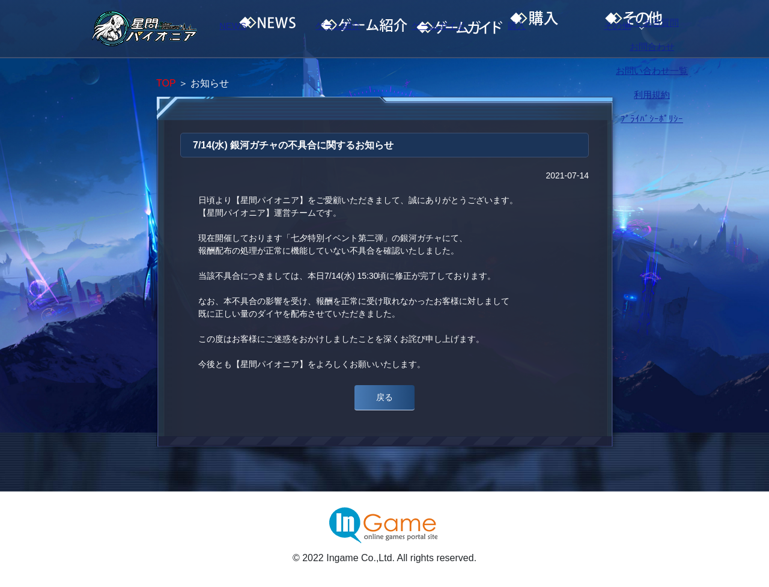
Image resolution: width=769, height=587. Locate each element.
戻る (384, 397)
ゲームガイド (460, 29)
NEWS (255, 29)
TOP (165, 83)
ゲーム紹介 (357, 29)
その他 (664, 29)
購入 (562, 29)
